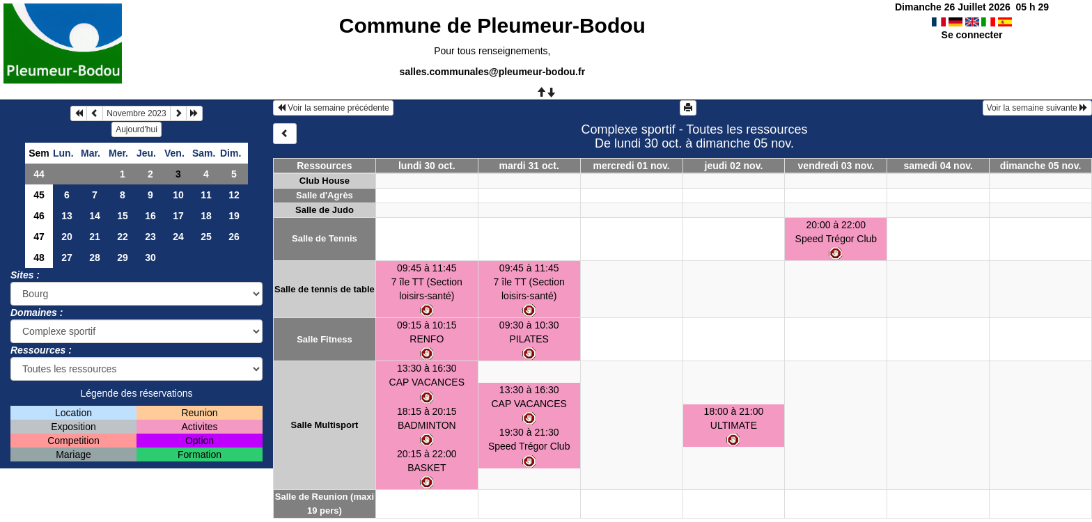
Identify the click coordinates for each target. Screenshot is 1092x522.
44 (39, 174)
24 (178, 236)
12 (234, 194)
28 (94, 257)
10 (178, 194)
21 (94, 236)
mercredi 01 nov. (631, 165)
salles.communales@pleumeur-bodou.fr (493, 71)
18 (206, 215)
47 (39, 236)
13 (66, 215)
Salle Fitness (324, 339)
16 (150, 215)
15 (122, 215)
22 (122, 236)
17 (178, 215)
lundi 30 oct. (426, 165)
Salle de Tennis (324, 238)
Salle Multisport (325, 425)
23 (150, 236)
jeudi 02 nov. (734, 165)
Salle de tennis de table (324, 289)
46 (39, 215)
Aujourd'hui (136, 129)
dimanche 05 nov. (1040, 165)
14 (94, 215)
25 (206, 236)
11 (206, 194)
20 (66, 236)
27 (66, 257)
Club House (324, 180)
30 (150, 257)
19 (234, 215)
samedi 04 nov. (938, 165)
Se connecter (972, 34)
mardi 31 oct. (529, 165)
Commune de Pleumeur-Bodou (492, 25)
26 (234, 236)
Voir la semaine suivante (1037, 108)
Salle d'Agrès (324, 195)
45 (39, 194)
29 (122, 257)
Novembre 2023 (136, 113)
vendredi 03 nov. (836, 165)
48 (39, 257)
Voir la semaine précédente (333, 108)
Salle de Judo (324, 210)
